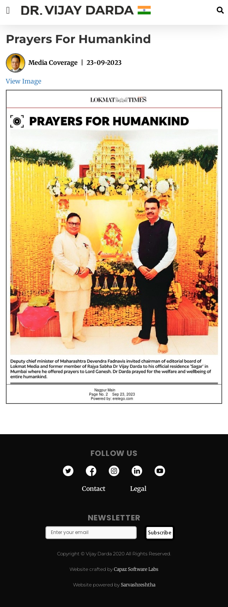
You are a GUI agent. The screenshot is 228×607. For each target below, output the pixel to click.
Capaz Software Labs (136, 569)
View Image (23, 81)
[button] (220, 10)
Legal (138, 488)
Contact (106, 488)
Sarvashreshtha (138, 585)
